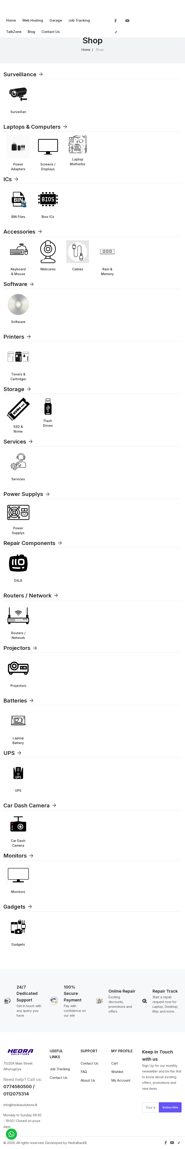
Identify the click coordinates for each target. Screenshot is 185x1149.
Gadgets (18, 906)
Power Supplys (26, 494)
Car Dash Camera (30, 805)
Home (11, 20)
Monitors (18, 855)
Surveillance (23, 74)
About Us (88, 1080)
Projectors (20, 648)
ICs (11, 179)
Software (19, 284)
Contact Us (51, 32)
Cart (114, 1063)
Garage (55, 20)
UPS (12, 753)
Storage (17, 389)
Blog (31, 32)
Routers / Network (31, 595)
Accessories (23, 231)
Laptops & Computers (35, 126)
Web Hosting (32, 20)
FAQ (84, 1072)
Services (18, 441)
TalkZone (13, 32)
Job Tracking (79, 20)
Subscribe (170, 1107)
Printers (17, 336)
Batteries (18, 700)
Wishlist (117, 1072)
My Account (120, 1080)
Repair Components (33, 543)
